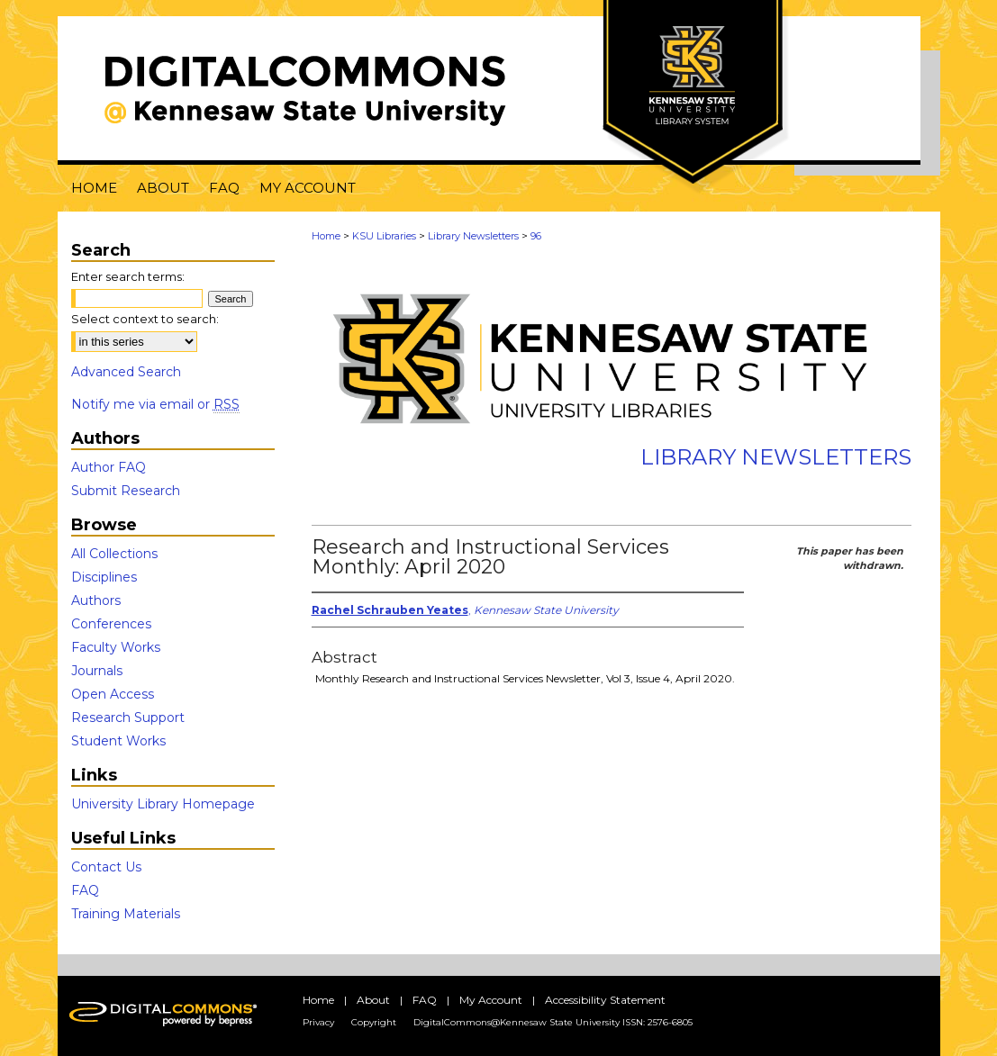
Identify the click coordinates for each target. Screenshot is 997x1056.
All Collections (114, 554)
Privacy (318, 1022)
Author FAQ (108, 467)
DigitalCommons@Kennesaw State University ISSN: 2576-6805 (553, 1022)
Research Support (128, 717)
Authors (96, 600)
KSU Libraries (384, 236)
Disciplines (104, 577)
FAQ (85, 890)
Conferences (111, 624)
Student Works (118, 741)
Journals (96, 671)
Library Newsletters (473, 236)
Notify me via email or (155, 404)
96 (535, 236)
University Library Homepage (163, 804)
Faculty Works (115, 647)
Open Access (112, 694)
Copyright (373, 1022)
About (373, 999)
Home (326, 236)
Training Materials (125, 914)
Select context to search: (145, 318)
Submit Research (125, 491)
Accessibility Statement (605, 999)
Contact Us (106, 867)
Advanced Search (126, 372)
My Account (490, 999)
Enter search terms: (128, 276)
